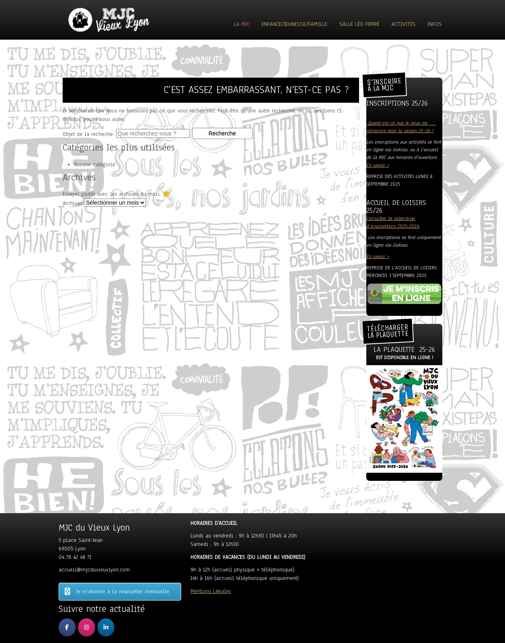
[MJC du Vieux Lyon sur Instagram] (86, 627)
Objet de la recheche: (88, 134)
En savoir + (377, 165)
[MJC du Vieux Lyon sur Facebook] (67, 627)
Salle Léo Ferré (359, 24)
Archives (72, 203)
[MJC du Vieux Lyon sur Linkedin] (105, 627)
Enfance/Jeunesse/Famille (294, 24)
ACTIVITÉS (403, 24)
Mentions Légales (210, 591)
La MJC (242, 24)
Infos (434, 24)
